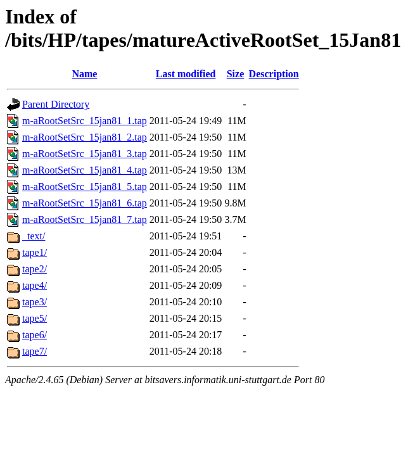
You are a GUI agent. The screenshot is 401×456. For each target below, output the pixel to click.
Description (274, 73)
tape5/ (34, 318)
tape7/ (34, 351)
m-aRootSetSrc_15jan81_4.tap (84, 170)
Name (84, 73)
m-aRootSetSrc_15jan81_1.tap (84, 120)
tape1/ (34, 252)
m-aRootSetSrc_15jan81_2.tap (84, 137)
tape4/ (34, 285)
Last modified (186, 73)
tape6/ (34, 334)
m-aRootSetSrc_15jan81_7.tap (84, 219)
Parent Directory (55, 104)
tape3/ (34, 301)
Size (236, 73)
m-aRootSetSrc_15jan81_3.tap (84, 153)
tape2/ (34, 268)
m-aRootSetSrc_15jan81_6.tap (84, 203)
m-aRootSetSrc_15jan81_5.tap (84, 186)
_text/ (33, 236)
